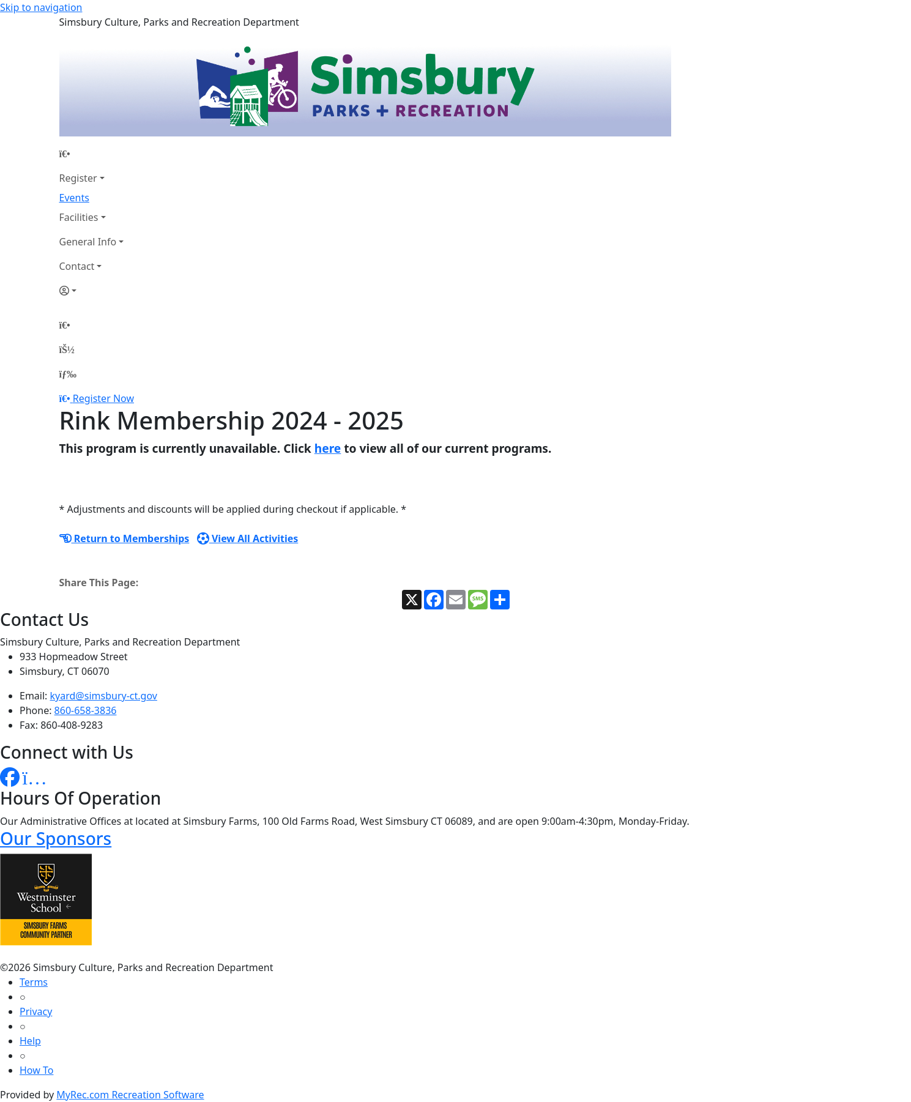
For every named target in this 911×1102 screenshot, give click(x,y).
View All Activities (248, 538)
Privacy (36, 1011)
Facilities (79, 217)
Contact (77, 266)
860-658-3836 (85, 710)
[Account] (91, 290)
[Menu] (67, 374)
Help (30, 1041)
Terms (34, 982)
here (327, 448)
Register (78, 178)
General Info (88, 241)
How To (36, 1070)
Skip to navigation (41, 7)
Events (74, 197)
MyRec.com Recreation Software (130, 1094)
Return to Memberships (124, 538)
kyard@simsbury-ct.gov (103, 695)
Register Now (103, 398)
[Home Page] (91, 153)
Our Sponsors (55, 838)
